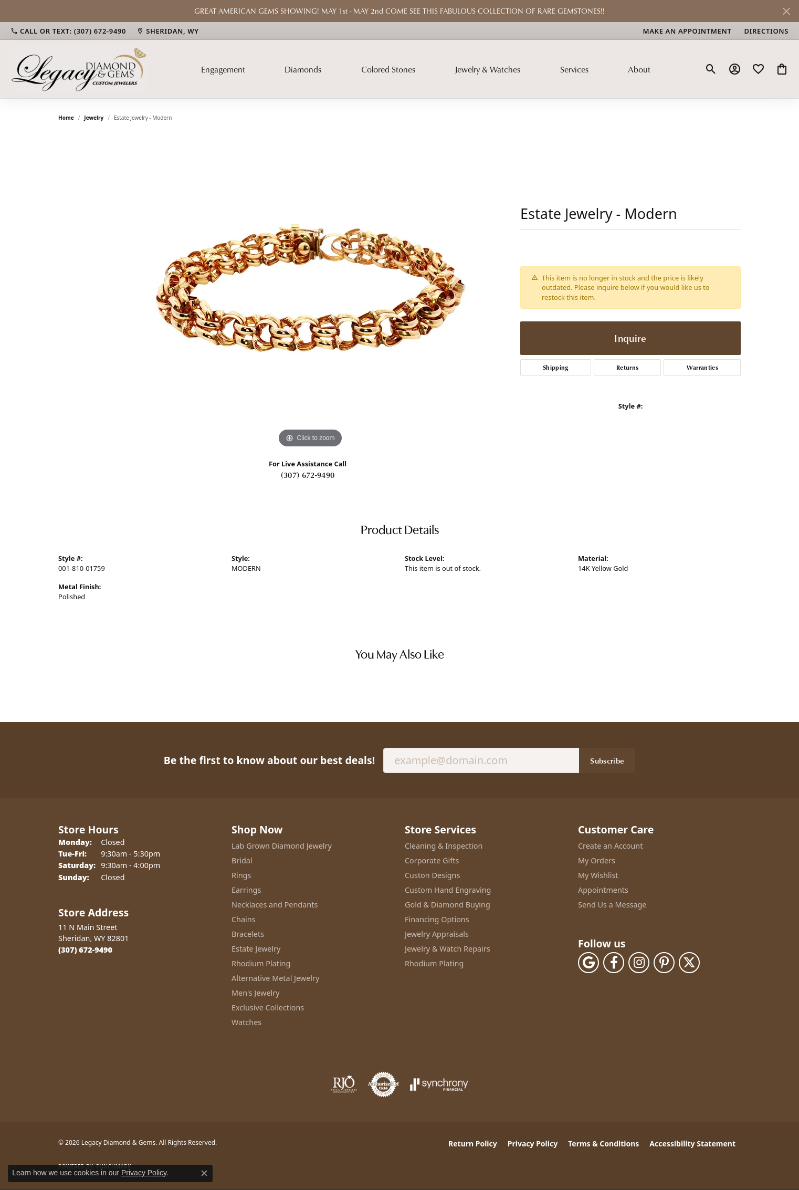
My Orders (596, 860)
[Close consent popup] (204, 1173)
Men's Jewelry (256, 993)
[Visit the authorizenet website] (383, 1084)
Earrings (246, 890)
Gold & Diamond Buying (447, 905)
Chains (244, 919)
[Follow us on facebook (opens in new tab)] (613, 962)
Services (574, 69)
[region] (310, 293)
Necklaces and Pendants (275, 905)
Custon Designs (432, 875)
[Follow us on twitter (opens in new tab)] (689, 962)
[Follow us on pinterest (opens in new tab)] (664, 962)
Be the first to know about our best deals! (269, 760)
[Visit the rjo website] (344, 1084)
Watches (246, 1022)
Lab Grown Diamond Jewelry (282, 846)
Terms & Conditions (603, 1144)
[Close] (786, 11)
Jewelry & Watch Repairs (447, 949)
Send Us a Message (612, 905)
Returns (627, 367)
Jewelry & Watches (487, 69)
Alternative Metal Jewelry (275, 978)
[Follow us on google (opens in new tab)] (588, 962)
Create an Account (610, 846)
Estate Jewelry (256, 949)
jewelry (93, 117)
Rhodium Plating (261, 963)
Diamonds (303, 69)
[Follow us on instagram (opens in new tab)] (638, 962)
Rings (241, 875)
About (639, 69)
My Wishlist (598, 875)
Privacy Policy (533, 1144)
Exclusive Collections (268, 1007)
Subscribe (607, 760)
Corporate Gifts (432, 860)
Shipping (556, 367)
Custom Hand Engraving (448, 890)
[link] (68, 31)
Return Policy (472, 1144)
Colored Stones (388, 69)
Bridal (242, 860)
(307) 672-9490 (307, 475)
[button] (711, 69)
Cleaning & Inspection (443, 846)
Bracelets (248, 934)
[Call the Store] (85, 950)
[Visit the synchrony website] (439, 1084)
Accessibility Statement (692, 1144)
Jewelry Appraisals (437, 934)
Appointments (603, 890)
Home (66, 117)
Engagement (223, 69)
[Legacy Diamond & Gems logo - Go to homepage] (78, 69)
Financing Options (437, 919)
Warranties (702, 367)
